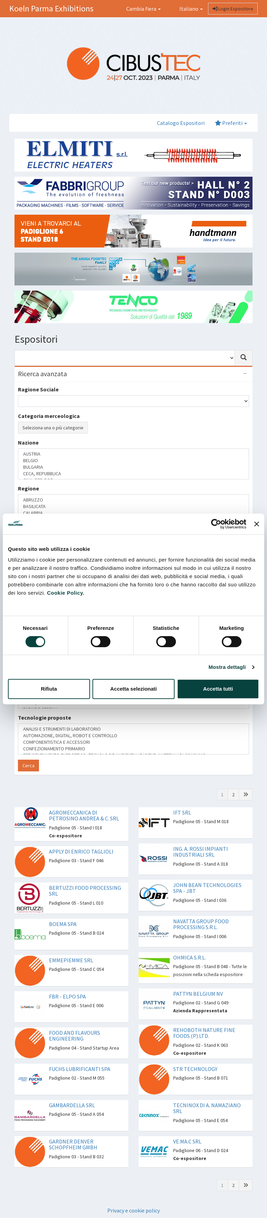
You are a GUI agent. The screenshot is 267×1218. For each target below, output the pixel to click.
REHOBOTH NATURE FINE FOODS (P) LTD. (204, 1033)
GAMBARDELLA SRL (72, 1105)
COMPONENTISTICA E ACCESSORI (133, 742)
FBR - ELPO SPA (67, 996)
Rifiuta (49, 689)
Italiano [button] (187, 8)
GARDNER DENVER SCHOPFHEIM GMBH (73, 1144)
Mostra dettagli (227, 667)
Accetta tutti (218, 689)
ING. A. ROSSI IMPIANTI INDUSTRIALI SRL (200, 851)
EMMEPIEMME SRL (71, 960)
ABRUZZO (133, 500)
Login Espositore (232, 9)
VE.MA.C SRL (187, 1141)
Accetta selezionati (133, 689)
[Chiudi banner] (256, 524)
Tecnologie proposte (44, 717)
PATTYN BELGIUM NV (198, 993)
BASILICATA (133, 506)
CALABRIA (133, 513)
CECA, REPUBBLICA (133, 473)
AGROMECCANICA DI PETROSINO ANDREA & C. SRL (84, 815)
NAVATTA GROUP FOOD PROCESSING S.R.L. (201, 924)
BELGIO (133, 460)
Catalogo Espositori (181, 122)
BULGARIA (133, 467)
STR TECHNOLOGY (195, 1068)
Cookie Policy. (65, 593)
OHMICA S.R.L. (189, 957)
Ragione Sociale (38, 389)
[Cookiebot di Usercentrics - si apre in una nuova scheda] (216, 524)
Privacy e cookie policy (133, 1210)
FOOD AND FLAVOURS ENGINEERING (74, 1035)
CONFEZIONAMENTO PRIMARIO (133, 749)
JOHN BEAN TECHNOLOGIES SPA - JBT (207, 888)
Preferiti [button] (231, 122)
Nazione (28, 442)
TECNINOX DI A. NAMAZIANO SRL (207, 1108)
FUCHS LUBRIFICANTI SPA (79, 1068)
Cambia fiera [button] (143, 8)
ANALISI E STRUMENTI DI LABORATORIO (133, 729)
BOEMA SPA (63, 923)
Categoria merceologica (49, 415)
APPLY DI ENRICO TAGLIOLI (81, 851)
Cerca (28, 765)
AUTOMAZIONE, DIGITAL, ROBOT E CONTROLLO (133, 735)
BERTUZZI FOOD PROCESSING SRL (85, 890)
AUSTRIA (133, 454)
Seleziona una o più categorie (52, 428)
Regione (28, 488)
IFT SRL (182, 812)
